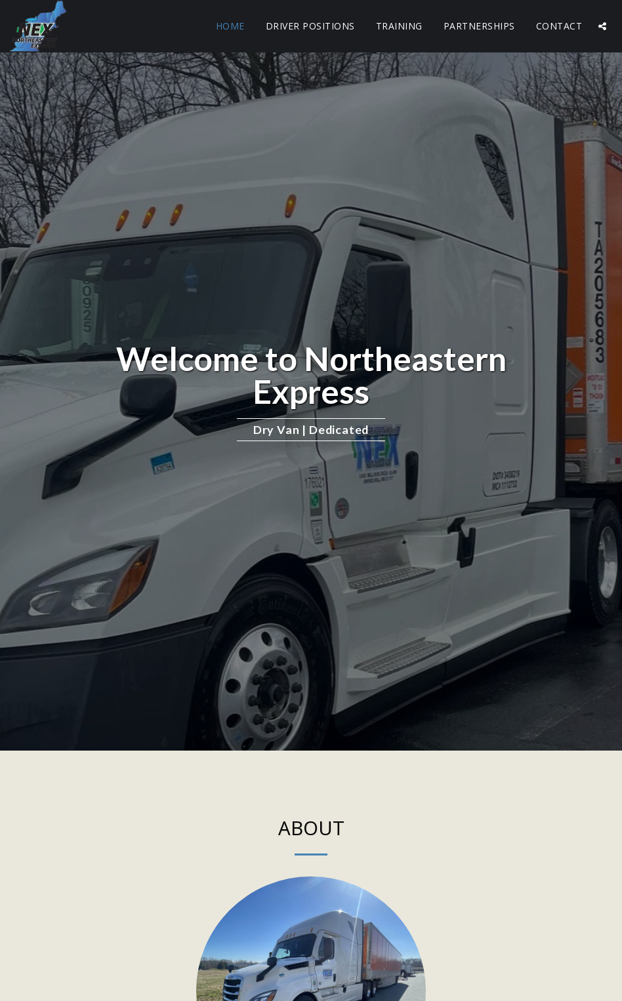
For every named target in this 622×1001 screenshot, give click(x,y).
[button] (602, 26)
